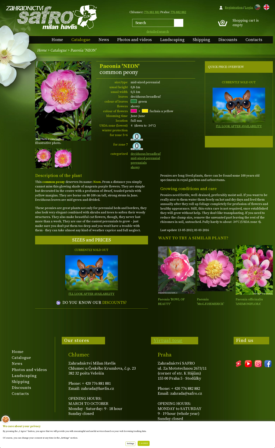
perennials (139, 163)
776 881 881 (152, 12)
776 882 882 (178, 12)
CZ (257, 7)
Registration (234, 8)
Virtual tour (168, 340)
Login (249, 8)
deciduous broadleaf (146, 154)
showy (135, 167)
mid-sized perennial (145, 158)
